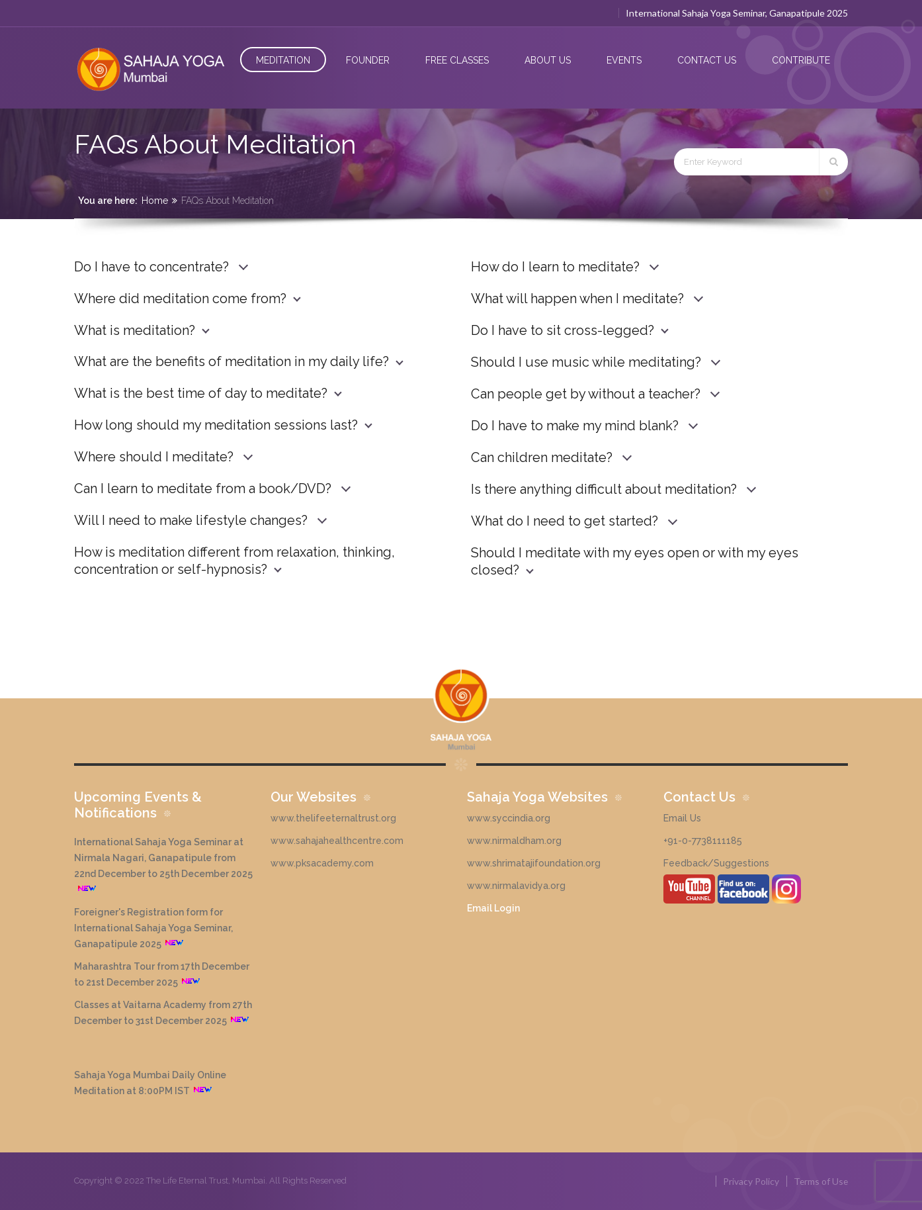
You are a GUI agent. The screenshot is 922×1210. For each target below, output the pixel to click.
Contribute (801, 60)
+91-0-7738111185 (702, 840)
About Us (547, 60)
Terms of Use (820, 1181)
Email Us (682, 818)
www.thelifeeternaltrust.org (333, 818)
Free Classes (457, 60)
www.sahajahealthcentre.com (337, 840)
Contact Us (706, 60)
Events (624, 60)
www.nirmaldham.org (514, 840)
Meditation (283, 60)
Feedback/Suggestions (716, 863)
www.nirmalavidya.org (516, 885)
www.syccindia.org (508, 818)
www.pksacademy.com (322, 863)
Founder (368, 60)
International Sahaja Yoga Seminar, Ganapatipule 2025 (737, 13)
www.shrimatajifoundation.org (534, 863)
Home (155, 200)
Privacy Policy (750, 1181)
